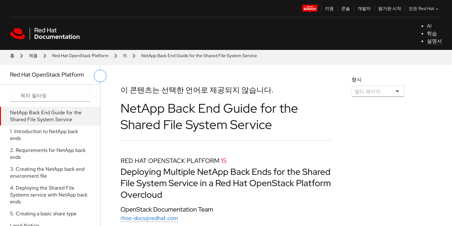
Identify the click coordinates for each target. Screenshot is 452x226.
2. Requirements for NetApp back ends (48, 153)
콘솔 (345, 8)
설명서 (434, 41)
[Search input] (50, 96)
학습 (432, 33)
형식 (357, 79)
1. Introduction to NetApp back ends (44, 135)
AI (429, 26)
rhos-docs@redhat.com (149, 218)
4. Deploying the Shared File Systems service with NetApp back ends (49, 195)
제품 (33, 55)
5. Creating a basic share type (43, 213)
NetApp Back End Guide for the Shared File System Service (46, 116)
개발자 (364, 8)
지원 (329, 8)
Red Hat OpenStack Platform (80, 55)
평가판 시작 (389, 8)
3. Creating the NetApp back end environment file (47, 172)
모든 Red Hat (424, 8)
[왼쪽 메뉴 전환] (100, 76)
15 (125, 55)
